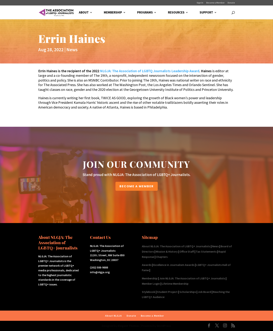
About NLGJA (113, 315)
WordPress (164, 326)
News (72, 50)
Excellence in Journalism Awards (173, 265)
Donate (231, 3)
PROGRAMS (145, 12)
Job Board (204, 292)
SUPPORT (206, 12)
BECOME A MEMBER (136, 186)
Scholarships (187, 292)
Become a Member (215, 3)
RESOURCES (176, 12)
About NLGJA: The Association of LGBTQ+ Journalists (176, 246)
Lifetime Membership (175, 283)
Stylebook (148, 292)
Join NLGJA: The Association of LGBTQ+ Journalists (192, 278)
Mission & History (167, 251)
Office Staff (187, 251)
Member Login (151, 283)
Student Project (167, 292)
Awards (146, 265)
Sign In (200, 3)
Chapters (162, 257)
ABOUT (84, 12)
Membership (149, 278)
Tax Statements (206, 251)
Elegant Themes (129, 326)
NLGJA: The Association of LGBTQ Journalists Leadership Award (149, 71)
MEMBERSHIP (113, 12)
